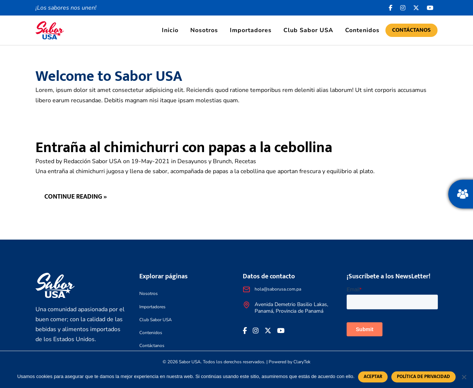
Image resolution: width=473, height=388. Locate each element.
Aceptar (373, 376)
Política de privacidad (423, 376)
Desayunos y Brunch (204, 161)
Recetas (245, 161)
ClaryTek (301, 362)
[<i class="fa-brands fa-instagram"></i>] (403, 8)
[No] (463, 377)
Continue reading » (75, 196)
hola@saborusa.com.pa (278, 289)
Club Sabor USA (308, 30)
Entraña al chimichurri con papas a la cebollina (183, 147)
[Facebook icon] (391, 8)
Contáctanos (411, 30)
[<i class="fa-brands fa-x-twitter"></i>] (416, 8)
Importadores (251, 30)
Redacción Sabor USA (93, 161)
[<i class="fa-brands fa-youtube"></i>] (430, 8)
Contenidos (362, 30)
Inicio (170, 30)
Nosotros (204, 30)
